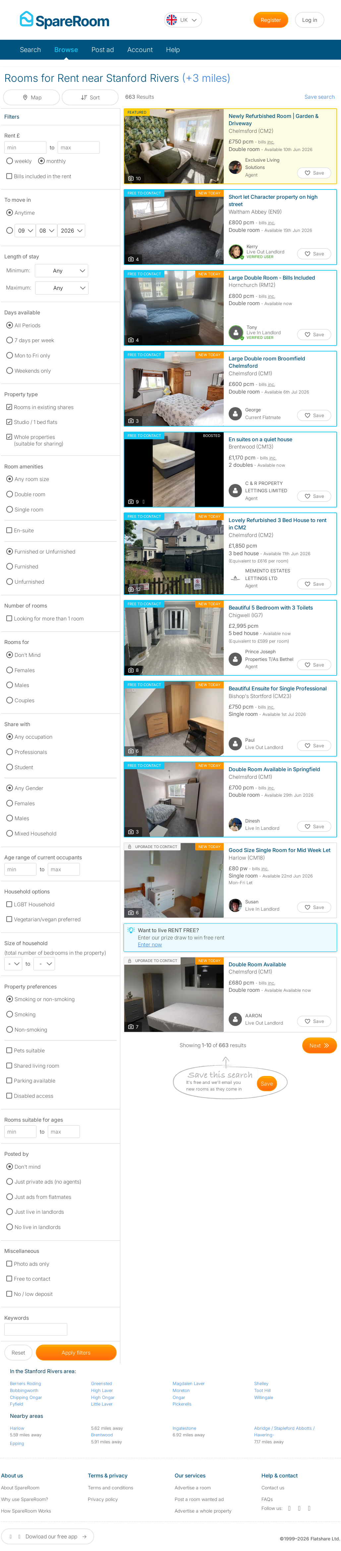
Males (22, 685)
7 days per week (34, 340)
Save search (320, 96)
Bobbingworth (24, 1390)
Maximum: (18, 287)
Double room (30, 494)
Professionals (31, 752)
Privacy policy (103, 1499)
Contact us (272, 1487)
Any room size (32, 479)
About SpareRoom (20, 1487)
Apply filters (76, 1352)
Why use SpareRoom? (24, 1499)
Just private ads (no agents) (48, 1181)
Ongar (179, 1397)
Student (24, 767)
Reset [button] (18, 1352)
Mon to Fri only (32, 355)
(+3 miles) (206, 78)
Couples (24, 700)
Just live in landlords (39, 1211)
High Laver (102, 1390)
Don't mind (27, 1166)
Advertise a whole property (203, 1511)
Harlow (17, 1428)
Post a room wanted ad (199, 1499)
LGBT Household (34, 904)
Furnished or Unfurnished (45, 551)
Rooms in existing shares (44, 407)
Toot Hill (262, 1390)
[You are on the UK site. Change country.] (183, 19)
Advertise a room (193, 1487)
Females (25, 670)
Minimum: (18, 270)
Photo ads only (31, 1263)
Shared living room (36, 1065)
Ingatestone (184, 1428)
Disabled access (33, 1096)
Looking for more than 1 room (49, 618)
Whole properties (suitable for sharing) (38, 440)
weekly (23, 161)
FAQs (267, 1499)
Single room (29, 509)
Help (173, 50)
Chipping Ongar (26, 1397)
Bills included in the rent (42, 176)
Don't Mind (27, 655)
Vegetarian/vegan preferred (47, 919)
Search (30, 50)
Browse (66, 50)
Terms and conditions (110, 1487)
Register (271, 20)
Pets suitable (29, 1050)
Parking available (34, 1080)
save (267, 1083)
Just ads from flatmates (43, 1197)
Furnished (26, 566)
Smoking (25, 1014)
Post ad (102, 50)
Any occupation (33, 736)
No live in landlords (38, 1227)
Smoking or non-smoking (45, 999)
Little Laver (102, 1404)
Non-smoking (31, 1029)
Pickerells (182, 1404)
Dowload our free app (47, 1536)
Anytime (25, 212)
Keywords (16, 1318)
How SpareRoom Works (26, 1511)
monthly (56, 161)
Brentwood (102, 1434)
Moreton (181, 1390)
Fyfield (16, 1404)
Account (140, 50)
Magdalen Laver (189, 1383)
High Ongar (103, 1397)
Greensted (101, 1383)
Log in (309, 20)
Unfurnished (29, 581)
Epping (17, 1443)
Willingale (263, 1397)
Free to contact (32, 1278)
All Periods (27, 325)
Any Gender (29, 788)
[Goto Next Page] (319, 1045)
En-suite (24, 530)
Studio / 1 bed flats (35, 422)
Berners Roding (25, 1383)
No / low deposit (33, 1294)
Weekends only (33, 370)
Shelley (261, 1383)
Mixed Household (35, 833)
